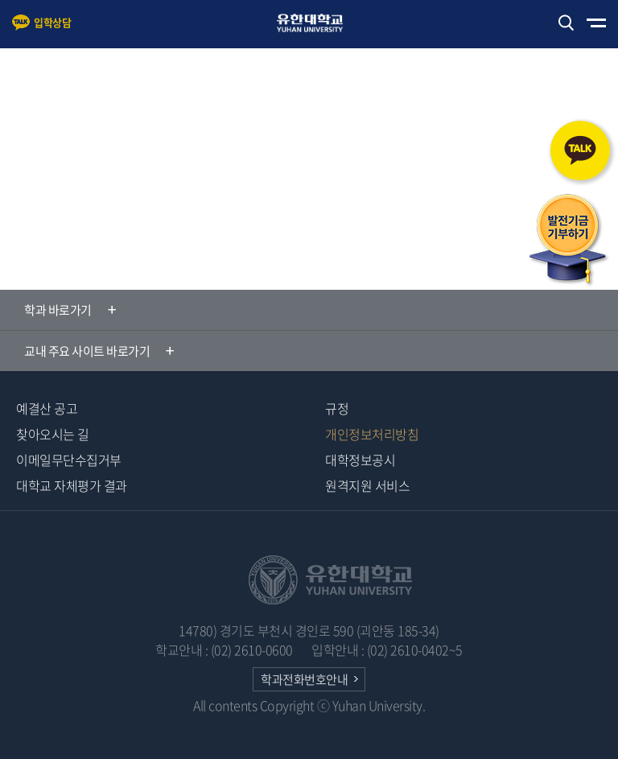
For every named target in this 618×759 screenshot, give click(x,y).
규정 (336, 408)
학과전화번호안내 (304, 679)
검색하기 (566, 22)
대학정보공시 (360, 459)
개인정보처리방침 (371, 433)
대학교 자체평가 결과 (71, 485)
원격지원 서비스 (367, 485)
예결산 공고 (46, 408)
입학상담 (52, 22)
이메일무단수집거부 (69, 459)
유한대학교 (317, 23)
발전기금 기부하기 (568, 240)
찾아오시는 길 (52, 433)
